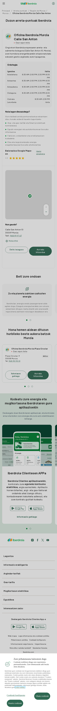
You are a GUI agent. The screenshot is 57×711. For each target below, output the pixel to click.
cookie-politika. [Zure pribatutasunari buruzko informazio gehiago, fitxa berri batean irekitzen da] (20, 687)
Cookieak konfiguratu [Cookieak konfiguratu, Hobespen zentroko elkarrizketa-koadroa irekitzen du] (16, 695)
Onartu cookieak (15, 703)
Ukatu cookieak (42, 696)
